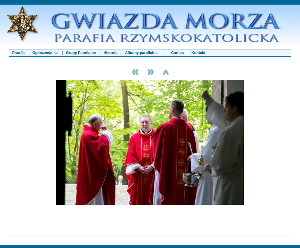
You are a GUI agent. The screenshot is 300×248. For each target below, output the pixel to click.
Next (150, 71)
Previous (134, 71)
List (165, 71)
